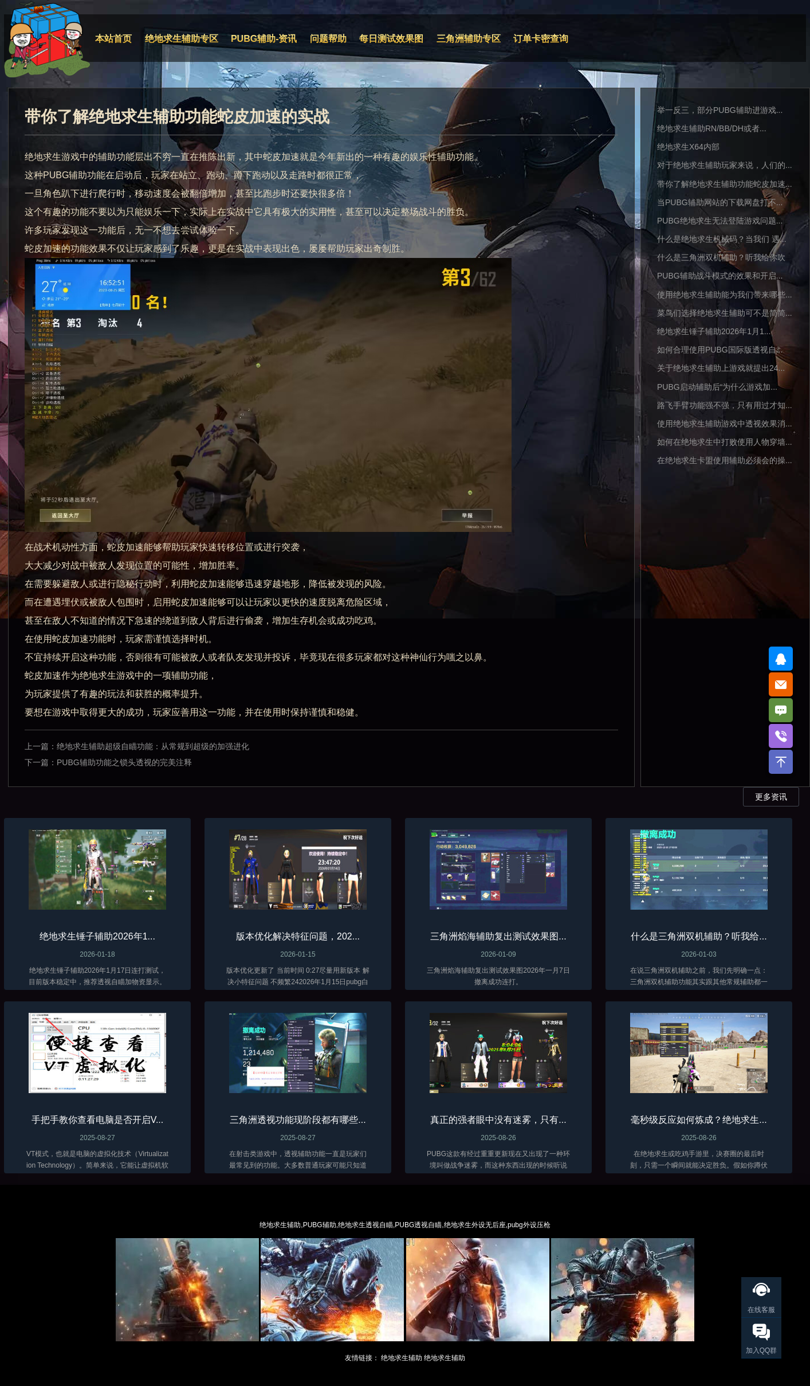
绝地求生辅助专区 (181, 39)
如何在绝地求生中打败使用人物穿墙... (724, 442)
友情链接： (362, 1358)
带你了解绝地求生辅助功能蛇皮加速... (724, 184)
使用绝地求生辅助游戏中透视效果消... (724, 423)
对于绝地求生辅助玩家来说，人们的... (724, 165)
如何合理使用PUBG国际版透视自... (720, 349)
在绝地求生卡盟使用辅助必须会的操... (724, 460)
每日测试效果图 (391, 39)
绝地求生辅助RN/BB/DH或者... (711, 128)
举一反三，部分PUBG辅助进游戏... (720, 110)
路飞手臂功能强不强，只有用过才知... (724, 405)
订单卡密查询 (540, 39)
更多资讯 (771, 796)
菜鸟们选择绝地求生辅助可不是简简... (724, 313)
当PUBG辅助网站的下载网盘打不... (720, 202)
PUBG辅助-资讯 (264, 39)
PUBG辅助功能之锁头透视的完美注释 (124, 762)
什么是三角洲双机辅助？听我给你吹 (721, 257)
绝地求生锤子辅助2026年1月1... (713, 331)
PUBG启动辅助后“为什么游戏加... (717, 386)
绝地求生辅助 (401, 1358)
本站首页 (113, 39)
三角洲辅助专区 (469, 39)
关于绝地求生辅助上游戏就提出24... (721, 368)
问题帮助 (328, 39)
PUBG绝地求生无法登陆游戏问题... (720, 220)
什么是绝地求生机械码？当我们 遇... (722, 239)
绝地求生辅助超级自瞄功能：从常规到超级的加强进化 (153, 746)
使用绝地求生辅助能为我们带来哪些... (724, 294)
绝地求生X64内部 (688, 146)
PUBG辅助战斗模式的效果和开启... (720, 275)
